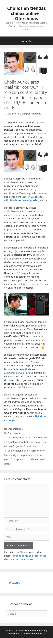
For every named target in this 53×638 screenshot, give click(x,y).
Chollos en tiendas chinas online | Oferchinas (26, 13)
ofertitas (14, 583)
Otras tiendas (15, 428)
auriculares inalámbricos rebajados (24, 211)
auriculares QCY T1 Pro (17, 372)
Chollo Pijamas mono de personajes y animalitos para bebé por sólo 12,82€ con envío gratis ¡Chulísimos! (26, 442)
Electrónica (13, 433)
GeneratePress (39, 633)
